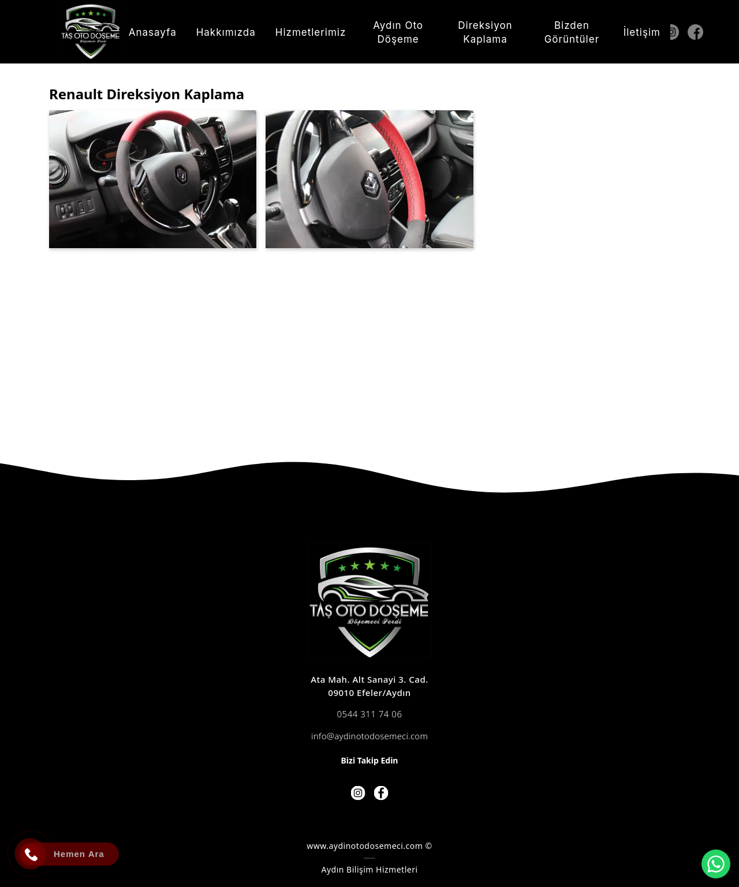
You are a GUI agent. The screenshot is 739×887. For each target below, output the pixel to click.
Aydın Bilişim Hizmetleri (369, 869)
